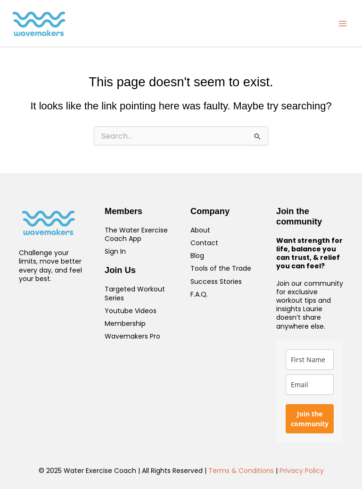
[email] (310, 384)
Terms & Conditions (241, 470)
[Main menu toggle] (343, 23)
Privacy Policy (302, 470)
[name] (310, 359)
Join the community (310, 418)
